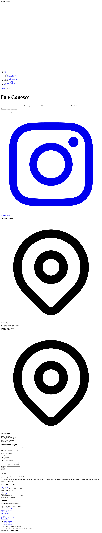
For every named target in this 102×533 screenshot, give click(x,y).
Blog (5, 84)
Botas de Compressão (12, 75)
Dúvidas (7, 459)
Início (5, 71)
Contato (5, 85)
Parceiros (3, 516)
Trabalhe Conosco (6, 512)
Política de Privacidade (7, 518)
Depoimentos (5, 513)
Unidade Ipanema (6, 493)
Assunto (3, 463)
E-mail (3, 451)
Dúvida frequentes (6, 511)
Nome (2, 450)
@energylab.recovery (13, 508)
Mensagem (4, 466)
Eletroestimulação (11, 76)
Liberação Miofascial (12, 79)
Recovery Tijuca (10, 82)
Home (3, 88)
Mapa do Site (4, 519)
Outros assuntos (9, 460)
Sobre (5, 72)
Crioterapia (9, 78)
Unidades (6, 80)
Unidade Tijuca (5, 488)
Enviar (2, 469)
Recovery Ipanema (11, 83)
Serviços (6, 74)
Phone (2, 468)
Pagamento (7, 457)
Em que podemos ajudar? (7, 453)
